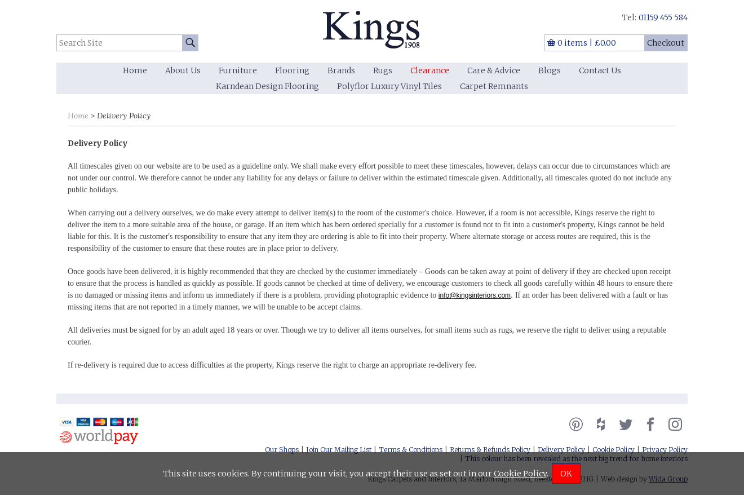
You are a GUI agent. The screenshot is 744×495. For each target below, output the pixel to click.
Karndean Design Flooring (267, 86)
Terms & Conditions (410, 449)
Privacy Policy (665, 449)
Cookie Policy (613, 449)
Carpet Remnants (494, 86)
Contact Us (600, 70)
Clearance (429, 70)
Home (135, 70)
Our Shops (282, 449)
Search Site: (56, 34)
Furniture (238, 70)
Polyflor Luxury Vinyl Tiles (389, 86)
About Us (183, 70)
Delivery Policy (561, 449)
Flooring (292, 70)
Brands (341, 70)
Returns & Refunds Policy (490, 449)
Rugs (382, 70)
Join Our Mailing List (338, 449)
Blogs (549, 70)
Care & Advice (493, 70)
